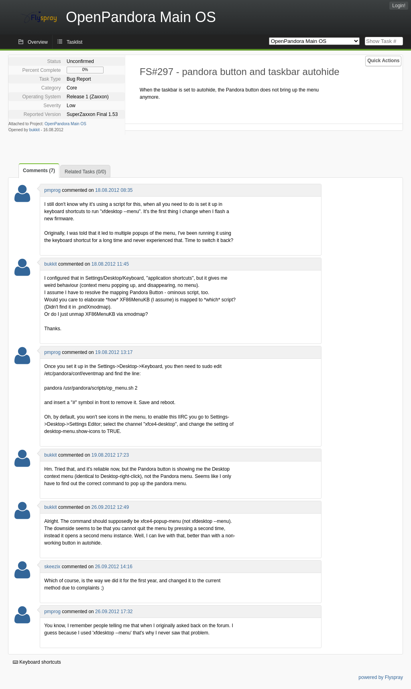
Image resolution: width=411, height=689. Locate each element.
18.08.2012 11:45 (110, 264)
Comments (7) (39, 170)
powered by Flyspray (380, 677)
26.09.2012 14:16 (113, 566)
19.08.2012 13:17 (113, 352)
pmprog (52, 190)
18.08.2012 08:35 (113, 190)
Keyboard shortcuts (37, 662)
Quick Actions (383, 60)
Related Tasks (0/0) (85, 172)
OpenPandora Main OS (65, 124)
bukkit (34, 130)
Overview (38, 42)
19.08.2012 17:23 (110, 455)
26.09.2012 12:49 (110, 507)
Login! (398, 5)
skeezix (52, 566)
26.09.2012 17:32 (113, 611)
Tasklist (74, 42)
